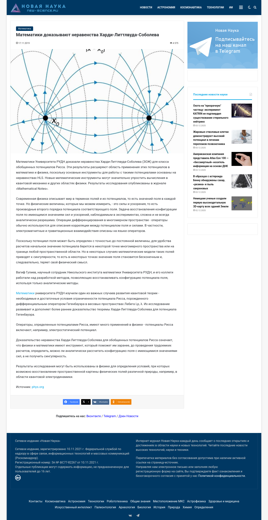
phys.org (38, 387)
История (159, 507)
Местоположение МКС (169, 501)
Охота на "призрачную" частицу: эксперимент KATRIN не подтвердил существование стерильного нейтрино (210, 113)
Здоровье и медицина (223, 501)
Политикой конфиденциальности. (222, 476)
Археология (127, 507)
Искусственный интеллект (73, 507)
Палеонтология (105, 507)
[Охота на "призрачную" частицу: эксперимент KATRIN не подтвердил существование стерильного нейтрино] (242, 111)
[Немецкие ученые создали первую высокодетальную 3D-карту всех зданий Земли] (242, 203)
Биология (144, 507)
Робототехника (117, 501)
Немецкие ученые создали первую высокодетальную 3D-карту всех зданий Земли (210, 202)
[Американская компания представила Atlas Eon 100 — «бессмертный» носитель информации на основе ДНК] (242, 159)
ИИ (231, 7)
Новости (146, 7)
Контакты (35, 501)
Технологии (215, 7)
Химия (187, 507)
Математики (25, 293)
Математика (24, 28)
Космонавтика (191, 7)
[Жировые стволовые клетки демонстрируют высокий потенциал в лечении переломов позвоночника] (242, 137)
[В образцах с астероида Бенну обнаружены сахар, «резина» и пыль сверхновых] (242, 181)
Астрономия (166, 7)
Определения (203, 507)
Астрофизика (196, 501)
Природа (174, 507)
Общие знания (140, 501)
